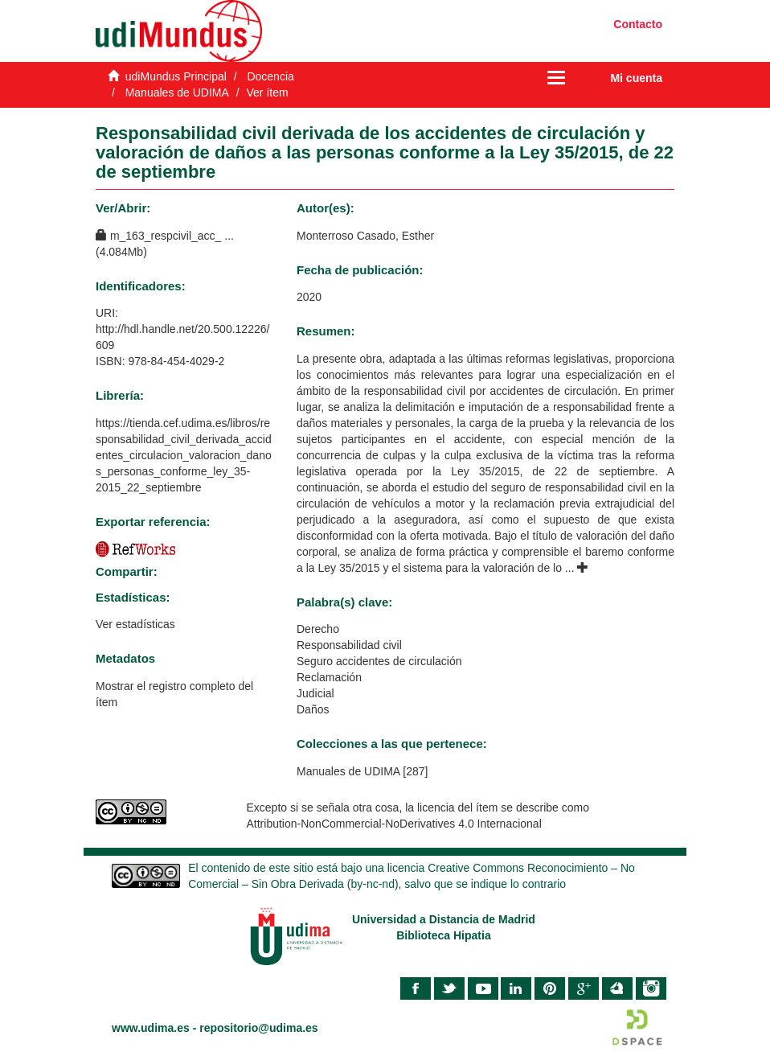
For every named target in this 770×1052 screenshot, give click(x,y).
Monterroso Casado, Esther (365, 235)
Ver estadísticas (135, 624)
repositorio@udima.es (258, 1027)
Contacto (637, 24)
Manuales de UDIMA (177, 92)
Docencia (270, 76)
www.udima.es (151, 1027)
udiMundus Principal (176, 76)
